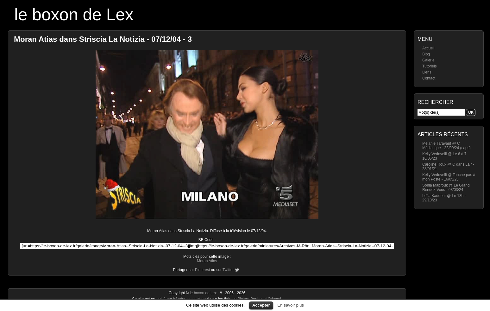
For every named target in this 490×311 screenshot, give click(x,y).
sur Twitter (225, 270)
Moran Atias (207, 261)
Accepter (261, 305)
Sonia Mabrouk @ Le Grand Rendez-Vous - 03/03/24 (446, 187)
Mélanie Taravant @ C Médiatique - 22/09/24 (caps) (446, 145)
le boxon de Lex (74, 14)
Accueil (428, 48)
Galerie (428, 60)
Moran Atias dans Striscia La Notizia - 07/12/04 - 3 (103, 39)
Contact (428, 78)
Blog (426, 54)
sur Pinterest (199, 270)
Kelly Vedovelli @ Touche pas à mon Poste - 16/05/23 (448, 177)
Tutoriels (429, 66)
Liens (426, 72)
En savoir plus (290, 305)
